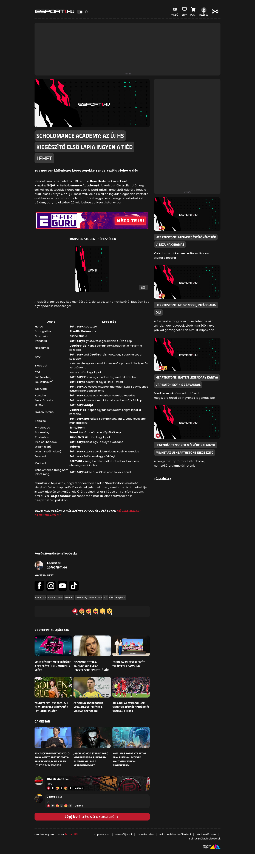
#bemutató (40, 597)
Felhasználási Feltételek (204, 838)
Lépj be (71, 816)
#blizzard (51, 597)
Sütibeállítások (206, 834)
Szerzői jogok (123, 834)
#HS (111, 597)
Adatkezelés (146, 834)
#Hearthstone (95, 597)
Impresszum (102, 834)
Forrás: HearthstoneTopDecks (56, 553)
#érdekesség (81, 597)
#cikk (60, 597)
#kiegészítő (120, 597)
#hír (105, 597)
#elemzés (68, 597)
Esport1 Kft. (72, 834)
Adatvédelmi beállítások (175, 834)
